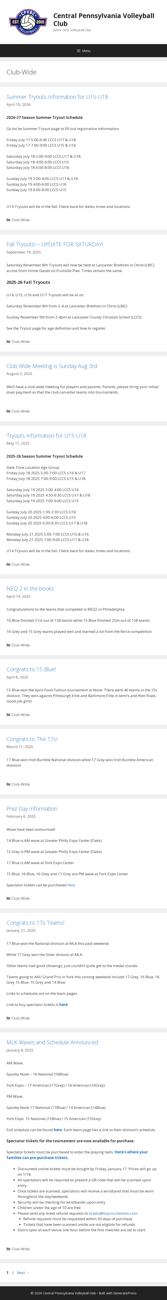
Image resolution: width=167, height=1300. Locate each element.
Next (23, 1272)
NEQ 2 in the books (30, 588)
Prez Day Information (32, 808)
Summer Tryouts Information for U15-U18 (57, 96)
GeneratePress (125, 1293)
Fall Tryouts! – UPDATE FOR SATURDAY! (55, 244)
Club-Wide (21, 219)
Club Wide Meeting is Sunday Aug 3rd (52, 366)
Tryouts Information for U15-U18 (46, 435)
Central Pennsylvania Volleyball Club (103, 19)
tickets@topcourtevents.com (113, 1213)
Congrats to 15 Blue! (31, 669)
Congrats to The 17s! (32, 739)
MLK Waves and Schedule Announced (52, 1042)
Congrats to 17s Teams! (35, 922)
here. (71, 884)
